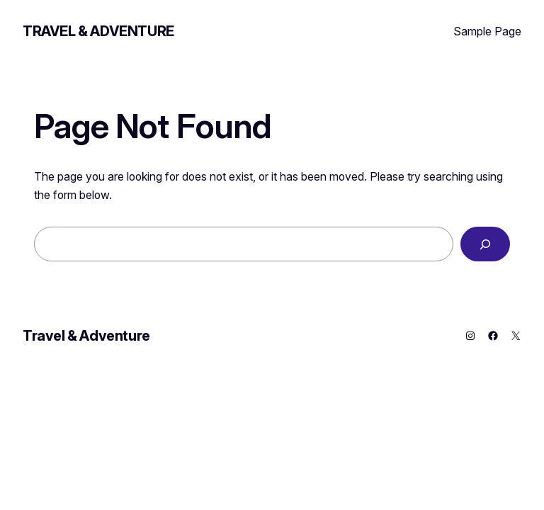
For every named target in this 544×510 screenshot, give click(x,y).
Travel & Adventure (98, 31)
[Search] (485, 244)
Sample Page (487, 31)
